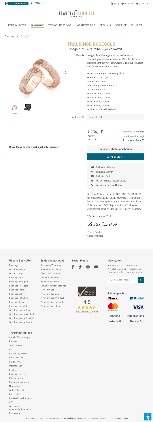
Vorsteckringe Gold (49, 293)
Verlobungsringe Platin (20, 322)
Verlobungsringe (17, 269)
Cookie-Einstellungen (20, 398)
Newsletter (14, 386)
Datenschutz (15, 394)
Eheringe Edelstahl (18, 305)
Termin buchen (16, 3)
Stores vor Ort (16, 357)
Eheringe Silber (17, 293)
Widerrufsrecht (16, 390)
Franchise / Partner (18, 353)
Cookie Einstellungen (19, 337)
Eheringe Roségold (18, 285)
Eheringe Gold (16, 277)
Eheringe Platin (17, 289)
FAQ (11, 349)
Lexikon (13, 369)
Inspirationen (15, 365)
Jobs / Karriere (16, 345)
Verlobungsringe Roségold (22, 318)
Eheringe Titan (16, 301)
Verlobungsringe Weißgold (22, 314)
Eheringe (13, 265)
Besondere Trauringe (50, 269)
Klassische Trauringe (50, 265)
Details (80, 55)
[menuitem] (17, 25)
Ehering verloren (17, 373)
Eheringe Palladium (19, 297)
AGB (11, 402)
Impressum (15, 413)
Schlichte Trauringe (50, 277)
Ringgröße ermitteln (19, 381)
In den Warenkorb (133, 140)
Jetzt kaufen (114, 157)
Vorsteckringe (16, 273)
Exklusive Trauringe (50, 273)
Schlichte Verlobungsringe (53, 285)
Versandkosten (70, 418)
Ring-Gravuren (16, 377)
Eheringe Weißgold (18, 281)
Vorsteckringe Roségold (52, 301)
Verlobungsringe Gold (19, 310)
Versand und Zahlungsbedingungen (20, 407)
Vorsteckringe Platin (50, 305)
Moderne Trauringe (49, 281)
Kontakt (13, 341)
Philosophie (15, 361)
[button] (147, 416)
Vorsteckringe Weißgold (52, 297)
